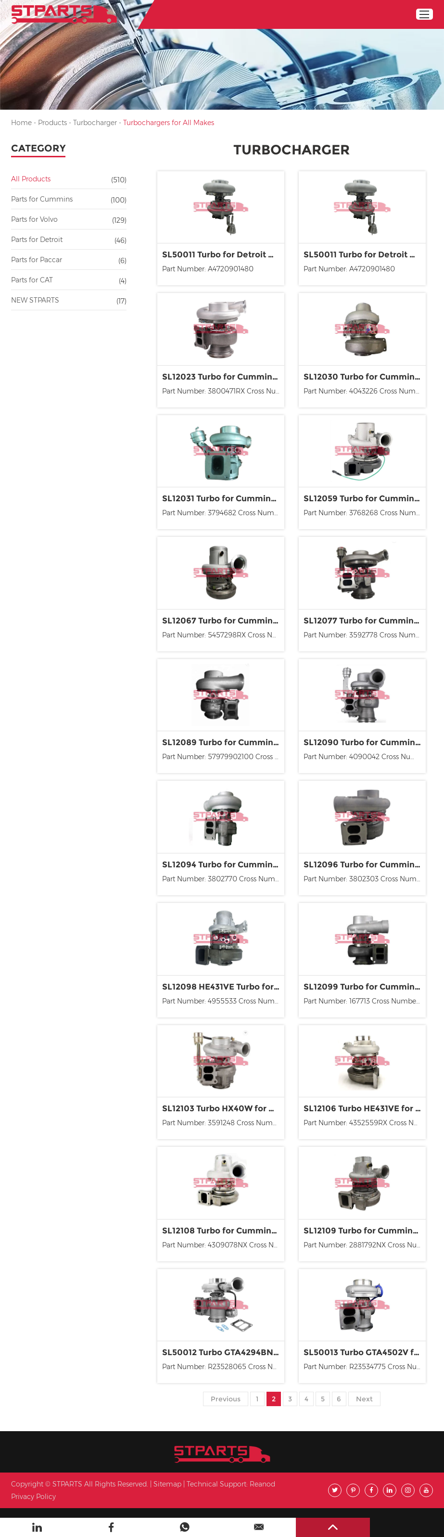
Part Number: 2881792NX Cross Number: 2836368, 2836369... (365, 1245)
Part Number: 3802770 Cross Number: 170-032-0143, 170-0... (223, 879)
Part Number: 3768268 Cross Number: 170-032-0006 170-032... (365, 512)
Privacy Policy (33, 1496)
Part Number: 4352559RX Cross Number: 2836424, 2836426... (365, 1122)
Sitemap (167, 1484)
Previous (226, 1399)
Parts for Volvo (34, 219)
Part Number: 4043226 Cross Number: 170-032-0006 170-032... (365, 391)
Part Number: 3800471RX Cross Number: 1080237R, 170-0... (223, 391)
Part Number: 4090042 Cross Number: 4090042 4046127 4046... (365, 756)
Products (52, 122)
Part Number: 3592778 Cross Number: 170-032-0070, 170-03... (365, 635)
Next (364, 1399)
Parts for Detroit (37, 239)
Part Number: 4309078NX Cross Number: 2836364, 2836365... (223, 1245)
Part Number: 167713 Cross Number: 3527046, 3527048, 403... (365, 1001)
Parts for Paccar (36, 259)
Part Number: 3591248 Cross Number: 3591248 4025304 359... (223, 1122)
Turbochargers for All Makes (168, 122)
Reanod (262, 1484)
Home (21, 122)
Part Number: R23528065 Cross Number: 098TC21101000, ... (223, 1366)
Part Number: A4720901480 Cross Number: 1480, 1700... (349, 270)
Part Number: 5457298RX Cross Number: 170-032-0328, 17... (223, 635)
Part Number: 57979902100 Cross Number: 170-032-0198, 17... (223, 756)
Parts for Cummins (42, 199)
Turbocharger (95, 122)
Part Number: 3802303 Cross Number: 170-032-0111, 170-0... (365, 879)
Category (38, 148)
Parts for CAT (32, 280)
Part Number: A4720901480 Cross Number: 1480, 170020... (211, 270)
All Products (31, 179)
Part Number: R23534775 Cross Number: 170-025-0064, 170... (365, 1366)
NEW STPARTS (35, 300)
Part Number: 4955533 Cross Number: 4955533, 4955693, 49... (223, 1001)
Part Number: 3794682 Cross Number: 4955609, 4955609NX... (223, 512)
